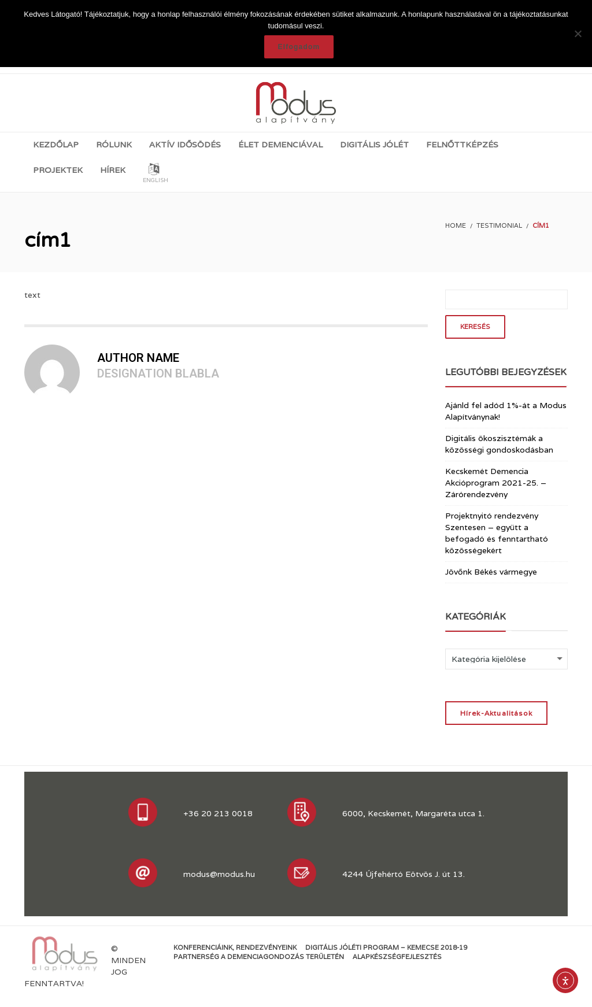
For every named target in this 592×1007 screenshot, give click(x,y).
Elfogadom (299, 47)
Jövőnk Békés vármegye (491, 572)
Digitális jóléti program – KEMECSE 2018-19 (386, 947)
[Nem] (577, 33)
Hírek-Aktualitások (496, 713)
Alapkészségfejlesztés (397, 957)
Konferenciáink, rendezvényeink (235, 947)
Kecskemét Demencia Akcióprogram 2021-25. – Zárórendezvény (495, 482)
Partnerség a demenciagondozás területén (258, 957)
